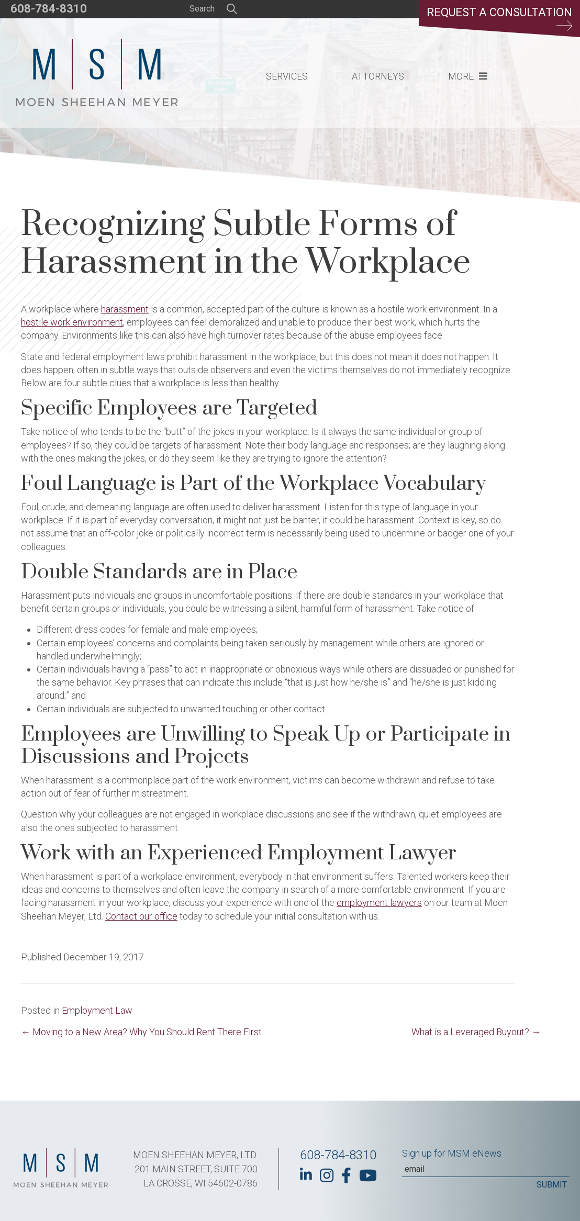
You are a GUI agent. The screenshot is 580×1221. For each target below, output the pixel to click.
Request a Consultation (499, 18)
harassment (125, 309)
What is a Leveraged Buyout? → (476, 1031)
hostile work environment (72, 322)
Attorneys (378, 76)
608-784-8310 (48, 8)
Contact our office (141, 916)
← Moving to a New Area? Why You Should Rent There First (141, 1031)
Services (287, 76)
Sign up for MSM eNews (451, 1153)
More (461, 76)
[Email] (486, 1169)
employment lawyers (379, 902)
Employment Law (97, 1010)
